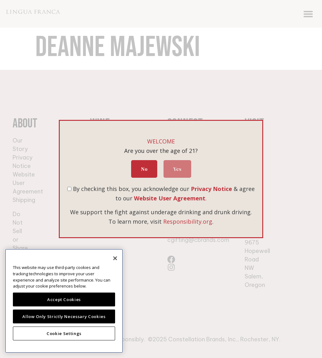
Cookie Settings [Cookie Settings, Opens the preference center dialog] (64, 333)
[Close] (115, 258)
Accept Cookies (64, 299)
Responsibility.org (187, 221)
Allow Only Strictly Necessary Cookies (63, 316)
